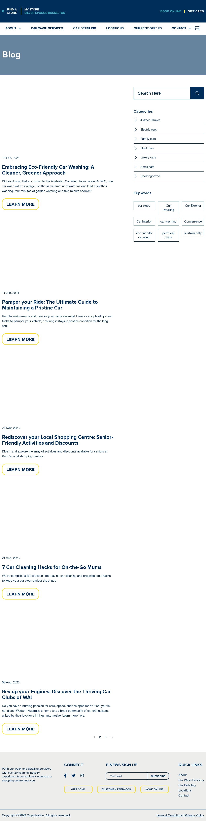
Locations (115, 28)
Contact (179, 28)
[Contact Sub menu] (189, 28)
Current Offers (148, 28)
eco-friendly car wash (144, 235)
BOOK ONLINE (170, 11)
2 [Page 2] (100, 737)
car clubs (144, 205)
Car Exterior (193, 205)
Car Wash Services (47, 28)
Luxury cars (148, 157)
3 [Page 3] (105, 737)
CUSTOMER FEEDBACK (116, 789)
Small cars (147, 166)
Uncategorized (150, 176)
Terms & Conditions (169, 815)
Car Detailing (84, 28)
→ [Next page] (111, 737)
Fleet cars (147, 148)
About (11, 28)
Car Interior (144, 221)
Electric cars (148, 129)
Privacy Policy (194, 815)
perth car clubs (168, 235)
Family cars (148, 138)
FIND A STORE (9, 11)
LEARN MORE (20, 204)
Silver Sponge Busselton (44, 12)
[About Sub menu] (19, 28)
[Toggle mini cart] (197, 28)
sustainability (193, 233)
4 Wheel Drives (150, 120)
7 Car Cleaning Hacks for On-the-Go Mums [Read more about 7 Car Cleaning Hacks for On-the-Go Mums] (52, 567)
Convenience (193, 221)
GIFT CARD (196, 11)
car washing (168, 221)
